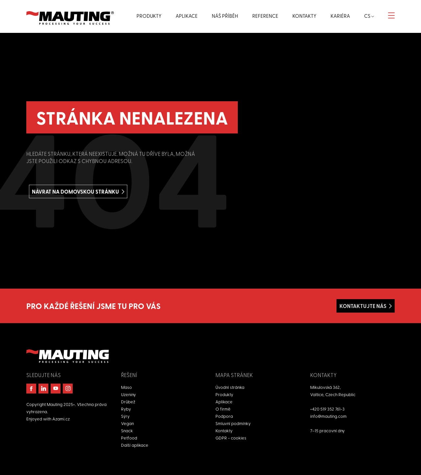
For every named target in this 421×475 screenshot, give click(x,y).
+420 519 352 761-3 (327, 409)
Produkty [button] (148, 15)
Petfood (129, 437)
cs (369, 15)
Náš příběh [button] (225, 15)
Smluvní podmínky (233, 423)
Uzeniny (128, 394)
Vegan (127, 423)
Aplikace (224, 401)
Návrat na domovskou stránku (75, 191)
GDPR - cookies (230, 437)
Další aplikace (134, 445)
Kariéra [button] (340, 15)
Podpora (224, 416)
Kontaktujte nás (362, 306)
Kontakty (224, 430)
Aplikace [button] (187, 15)
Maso (126, 387)
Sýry (125, 416)
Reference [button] (265, 15)
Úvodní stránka (229, 387)
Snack (127, 430)
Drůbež (128, 401)
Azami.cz (61, 418)
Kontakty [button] (304, 15)
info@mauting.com (328, 416)
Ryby (126, 409)
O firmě (223, 409)
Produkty (224, 394)
